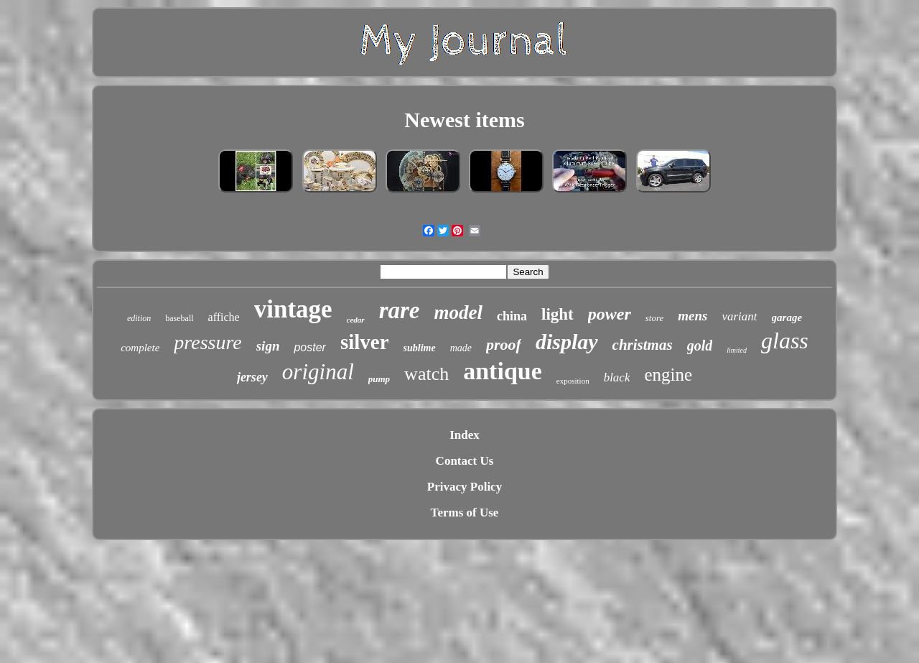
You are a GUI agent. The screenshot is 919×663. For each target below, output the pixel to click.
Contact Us (465, 461)
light (557, 314)
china (512, 316)
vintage (293, 309)
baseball (179, 318)
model (458, 312)
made (461, 348)
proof (503, 344)
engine (668, 374)
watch (426, 373)
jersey (252, 377)
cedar (356, 319)
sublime (419, 348)
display (567, 341)
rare (399, 310)
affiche (224, 317)
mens (692, 315)
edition (139, 318)
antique (502, 371)
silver (364, 341)
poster (309, 347)
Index (464, 435)
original (318, 371)
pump (379, 379)
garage (787, 317)
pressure (207, 342)
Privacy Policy (464, 486)
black (617, 377)
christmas (642, 344)
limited (737, 350)
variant (739, 316)
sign (268, 345)
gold (700, 345)
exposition (572, 380)
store (654, 317)
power (609, 314)
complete (140, 347)
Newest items (464, 119)
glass (784, 340)
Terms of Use (465, 512)
